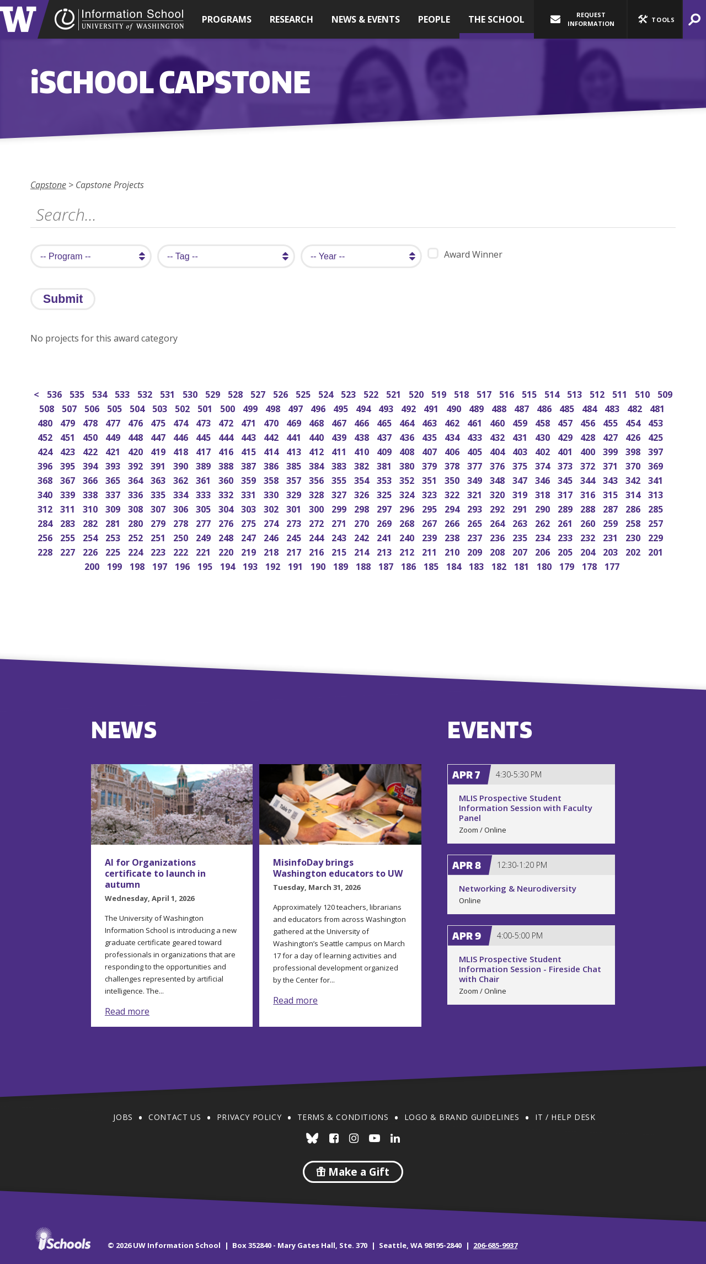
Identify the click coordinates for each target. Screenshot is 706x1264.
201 (657, 550)
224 (136, 550)
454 (634, 421)
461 (476, 421)
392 (136, 464)
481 (658, 407)
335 (159, 493)
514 (553, 393)
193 (251, 565)
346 (543, 479)
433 (476, 436)
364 (136, 479)
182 (500, 565)
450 (91, 436)
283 (69, 522)
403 (521, 450)
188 (364, 565)
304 (227, 507)
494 (364, 407)
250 (182, 536)
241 (385, 536)
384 (317, 464)
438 (363, 436)
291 (521, 507)
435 (430, 436)
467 (340, 421)
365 (114, 479)
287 (611, 507)
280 (136, 522)
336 (136, 493)
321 (476, 493)
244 (317, 536)
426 (634, 436)
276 (227, 522)
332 (227, 493)
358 (272, 479)
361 (204, 479)
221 (204, 550)
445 (204, 436)
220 (227, 550)
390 (182, 464)
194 (229, 565)
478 (91, 421)
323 (430, 493)
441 (295, 436)
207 (521, 550)
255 (69, 536)
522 (372, 393)
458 (543, 421)
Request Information (582, 19)
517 (485, 393)
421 (114, 450)
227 (69, 550)
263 (521, 522)
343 (611, 479)
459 (521, 421)
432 (498, 436)
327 (340, 493)
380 (408, 464)
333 (204, 493)
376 (498, 464)
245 (295, 536)
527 (259, 393)
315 (611, 493)
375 (521, 464)
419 (159, 450)
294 (453, 507)
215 (340, 550)
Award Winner (464, 254)
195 (206, 565)
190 (319, 565)
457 (566, 421)
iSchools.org (62, 1238)
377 (476, 464)
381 (385, 464)
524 (327, 393)
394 (91, 464)
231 (611, 536)
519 (440, 393)
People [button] (434, 19)
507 (70, 407)
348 (498, 479)
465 (385, 421)
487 (523, 407)
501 (206, 407)
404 (498, 450)
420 (136, 450)
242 (363, 536)
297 (385, 507)
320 (498, 493)
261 (566, 522)
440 (317, 436)
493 (387, 407)
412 (317, 450)
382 (363, 464)
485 (568, 407)
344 (589, 479)
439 (340, 436)
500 (229, 407)
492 (409, 407)
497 (296, 407)
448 (136, 436)
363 (159, 479)
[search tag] (226, 256)
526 (281, 393)
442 (272, 436)
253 (114, 536)
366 (91, 479)
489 (477, 407)
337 (114, 493)
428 (589, 436)
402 (543, 450)
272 (317, 522)
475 (159, 421)
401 (566, 450)
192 (274, 565)
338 (91, 493)
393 (114, 464)
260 (589, 522)
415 (249, 450)
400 (589, 450)
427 (611, 436)
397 (657, 450)
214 (363, 550)
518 (462, 393)
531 (168, 393)
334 (182, 493)
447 (159, 436)
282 (91, 522)
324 (408, 493)
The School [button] (496, 19)
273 (295, 522)
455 (611, 421)
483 (613, 407)
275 (249, 522)
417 (204, 450)
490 (455, 407)
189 (342, 565)
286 (634, 507)
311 (69, 507)
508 (48, 407)
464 (408, 421)
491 (432, 407)
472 (227, 421)
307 (159, 507)
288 (589, 507)
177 (613, 565)
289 (566, 507)
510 (643, 393)
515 (530, 393)
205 (566, 550)
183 (477, 565)
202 (634, 550)
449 (114, 436)
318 (543, 493)
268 (408, 522)
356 (317, 479)
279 (159, 522)
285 (657, 507)
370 (634, 464)
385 (295, 464)
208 (498, 550)
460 (498, 421)
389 (204, 464)
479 (69, 421)
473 (204, 421)
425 (657, 436)
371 (611, 464)
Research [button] (291, 19)
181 (523, 565)
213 (385, 550)
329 (295, 493)
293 (476, 507)
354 (363, 479)
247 (249, 536)
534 (101, 393)
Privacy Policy (249, 1117)
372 (589, 464)
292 (498, 507)
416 (227, 450)
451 (69, 436)
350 (453, 479)
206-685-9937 (495, 1245)
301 (295, 507)
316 (589, 493)
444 (227, 436)
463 (430, 421)
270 (363, 522)
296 (408, 507)
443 (249, 436)
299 (340, 507)
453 (657, 421)
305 (204, 507)
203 (611, 550)
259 (611, 522)
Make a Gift (353, 1172)
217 (295, 550)
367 (69, 479)
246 (272, 536)
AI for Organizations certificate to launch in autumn (155, 873)
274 (272, 522)
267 (430, 522)
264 (498, 522)
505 (115, 407)
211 (430, 550)
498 (274, 407)
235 (521, 536)
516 (508, 393)
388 (227, 464)
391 (159, 464)
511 (621, 393)
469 (295, 421)
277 (204, 522)
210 (453, 550)
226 (91, 550)
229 (657, 536)
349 (476, 479)
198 (138, 565)
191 (296, 565)
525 (304, 393)
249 (204, 536)
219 (249, 550)
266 (453, 522)
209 (476, 550)
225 (114, 550)
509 (666, 393)
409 (385, 450)
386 (272, 464)
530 (191, 393)
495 (342, 407)
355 (340, 479)
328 (317, 493)
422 (91, 450)
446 (182, 436)
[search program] (91, 256)
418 (182, 450)
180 (545, 565)
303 (249, 507)
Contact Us (174, 1117)
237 (476, 536)
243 (340, 536)
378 (453, 464)
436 (408, 436)
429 (566, 436)
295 (430, 507)
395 (69, 464)
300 (317, 507)
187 (387, 565)
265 (476, 522)
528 (236, 393)
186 (409, 565)
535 (78, 393)
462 (453, 421)
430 (543, 436)
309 (114, 507)
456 (589, 421)
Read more (127, 1011)
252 (136, 536)
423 (69, 450)
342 (634, 479)
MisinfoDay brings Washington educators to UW (338, 867)
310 (91, 507)
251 (159, 536)
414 (272, 450)
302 (272, 507)
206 (543, 550)
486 (545, 407)
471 (249, 421)
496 (319, 407)
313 (657, 493)
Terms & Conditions (343, 1117)
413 (295, 450)
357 (295, 479)
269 (385, 522)
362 (182, 479)
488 (500, 407)
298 (363, 507)
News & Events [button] (365, 19)
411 (340, 450)
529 (214, 393)
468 (317, 421)
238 (453, 536)
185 (432, 565)
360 (227, 479)
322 (453, 493)
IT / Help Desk (565, 1117)
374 (543, 464)
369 (657, 464)
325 (385, 493)
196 (183, 565)
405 (476, 450)
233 (566, 536)
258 (634, 522)
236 (498, 536)
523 (349, 393)
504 (138, 407)
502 (183, 407)
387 (249, 464)
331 (249, 493)
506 (93, 407)
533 (123, 393)
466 (363, 421)
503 (161, 407)
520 (417, 393)
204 (589, 550)
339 (69, 493)
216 (317, 550)
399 (611, 450)
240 (408, 536)
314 (634, 493)
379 (430, 464)
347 (521, 479)
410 (363, 450)
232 (589, 536)
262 (543, 522)
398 (634, 450)
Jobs (122, 1117)
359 (249, 479)
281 (114, 522)
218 (272, 550)
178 (590, 565)
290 (543, 507)
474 (182, 421)
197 (161, 565)
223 (159, 550)
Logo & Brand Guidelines (462, 1117)
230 (634, 536)
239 (430, 536)
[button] (655, 19)
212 (408, 550)
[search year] (361, 256)
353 (385, 479)
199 (115, 565)
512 (598, 393)
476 (136, 421)
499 (251, 407)
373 (566, 464)
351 (430, 479)
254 (91, 536)
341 (657, 479)
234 (543, 536)
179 (568, 565)
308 (136, 507)
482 (636, 407)
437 (385, 436)
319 (521, 493)
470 (272, 421)
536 (55, 393)
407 (430, 450)
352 (408, 479)
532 (146, 393)
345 (566, 479)
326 (363, 493)
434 (453, 436)
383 (340, 464)
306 (182, 507)
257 (657, 522)
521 (395, 393)
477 (114, 421)
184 (455, 565)
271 (340, 522)
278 (182, 522)
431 (521, 436)
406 (453, 450)
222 (182, 550)
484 (590, 407)
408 (408, 450)
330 (272, 493)
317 (566, 493)
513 (575, 393)
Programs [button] (227, 19)
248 (227, 536)
